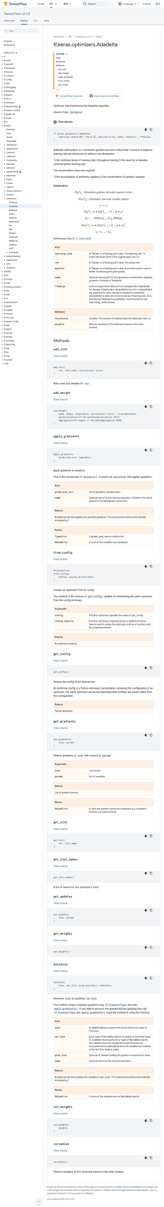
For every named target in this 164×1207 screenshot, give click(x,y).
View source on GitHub (104, 96)
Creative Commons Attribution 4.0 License (134, 1187)
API (69, 37)
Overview (9, 20)
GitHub (147, 3)
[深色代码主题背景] (145, 129)
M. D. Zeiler (78, 238)
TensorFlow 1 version (68, 96)
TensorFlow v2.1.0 (17, 14)
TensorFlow (58, 37)
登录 (158, 4)
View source (60, 355)
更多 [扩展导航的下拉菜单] (66, 3)
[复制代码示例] (151, 129)
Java (46, 20)
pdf (88, 238)
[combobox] (98, 4)
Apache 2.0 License (91, 1190)
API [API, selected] (51, 3)
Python (99, 37)
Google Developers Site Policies (133, 1190)
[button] (21, 57)
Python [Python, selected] (24, 20)
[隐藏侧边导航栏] (38, 1201)
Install (40, 3)
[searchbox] (21, 30)
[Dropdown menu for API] (57, 4)
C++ (36, 20)
